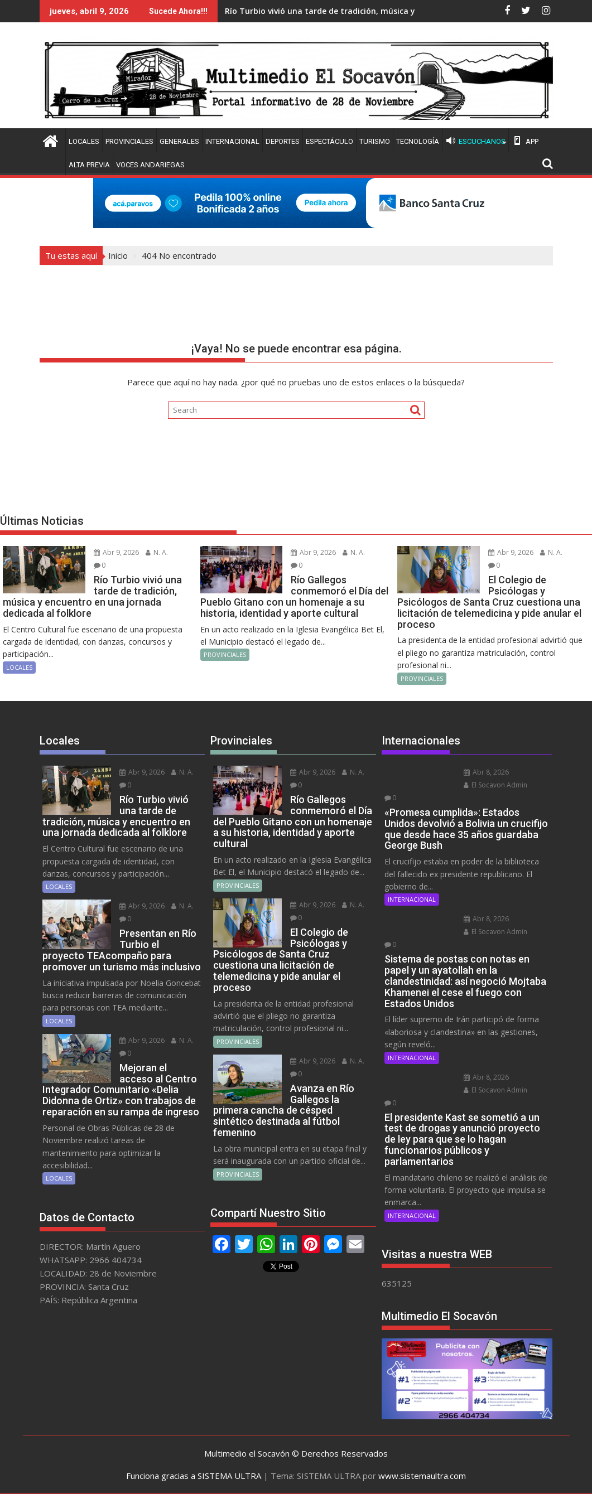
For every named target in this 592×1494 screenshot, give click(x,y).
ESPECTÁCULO (329, 141)
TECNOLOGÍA (417, 141)
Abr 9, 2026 (116, 552)
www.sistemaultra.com (422, 1475)
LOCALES (84, 141)
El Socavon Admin (495, 785)
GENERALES (179, 141)
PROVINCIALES (129, 141)
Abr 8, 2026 (486, 772)
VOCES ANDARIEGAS (150, 165)
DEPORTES (283, 141)
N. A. (157, 552)
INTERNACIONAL (232, 141)
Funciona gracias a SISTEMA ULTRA (193, 1475)
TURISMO (374, 141)
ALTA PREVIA (89, 165)
